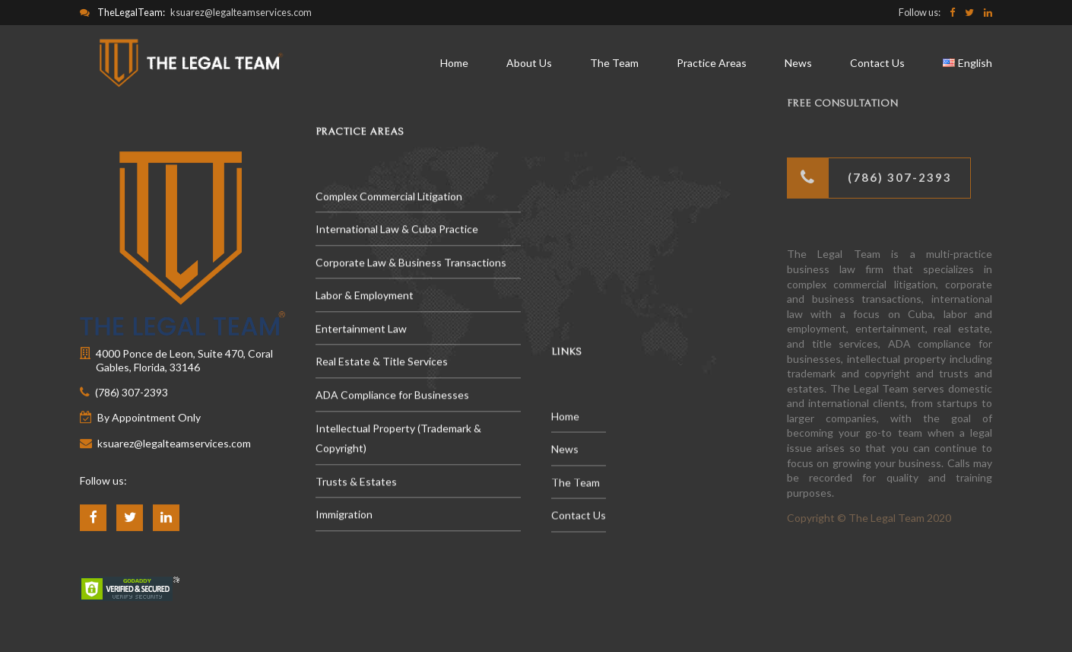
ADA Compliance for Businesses (392, 396)
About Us (529, 62)
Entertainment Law (361, 329)
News (798, 62)
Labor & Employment (365, 296)
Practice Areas (712, 62)
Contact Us (877, 62)
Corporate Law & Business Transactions (411, 262)
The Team (614, 62)
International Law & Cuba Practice (397, 230)
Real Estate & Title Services (382, 362)
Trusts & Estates (356, 481)
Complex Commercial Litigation (389, 196)
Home (454, 62)
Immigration (344, 515)
